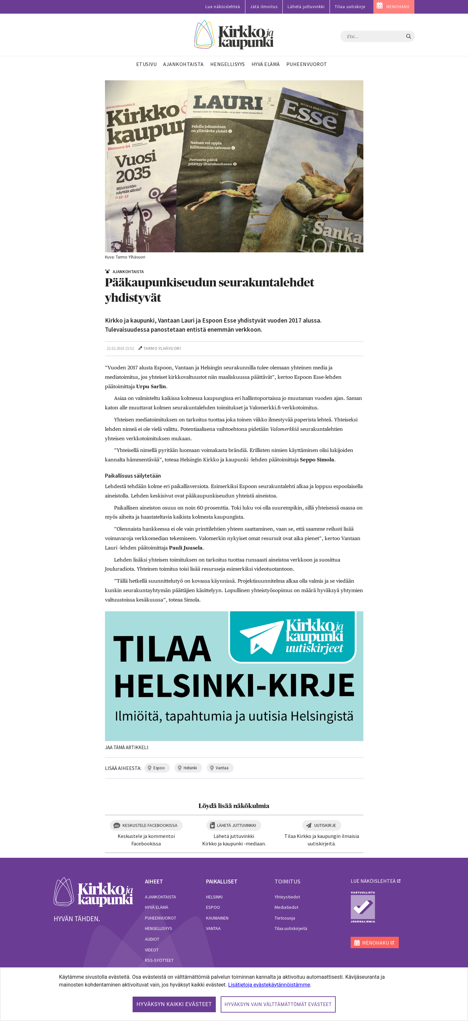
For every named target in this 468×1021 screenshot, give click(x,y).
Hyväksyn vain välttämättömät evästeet (278, 1004)
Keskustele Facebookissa (150, 825)
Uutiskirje (325, 825)
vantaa (222, 768)
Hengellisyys (158, 928)
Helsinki (214, 897)
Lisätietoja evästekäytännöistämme (269, 985)
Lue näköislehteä (222, 6)
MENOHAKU (398, 6)
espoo (159, 768)
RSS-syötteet (159, 960)
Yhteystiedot (287, 897)
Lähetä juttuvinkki (306, 6)
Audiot (152, 939)
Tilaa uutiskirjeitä (291, 928)
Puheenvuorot (160, 918)
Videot (152, 950)
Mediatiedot (286, 907)
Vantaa (213, 928)
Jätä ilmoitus (264, 6)
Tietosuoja (285, 918)
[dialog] (234, 994)
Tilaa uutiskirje (350, 6)
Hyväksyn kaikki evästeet (174, 1004)
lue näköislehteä (373, 881)
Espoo (213, 907)
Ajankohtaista (160, 897)
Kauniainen (217, 918)
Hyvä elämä (156, 907)
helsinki (190, 768)
